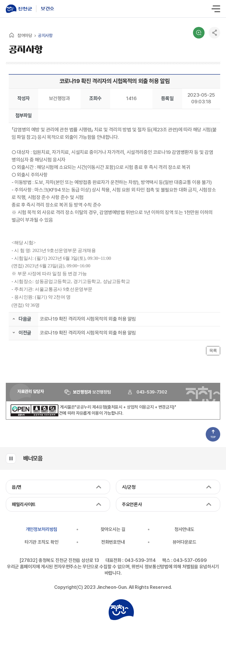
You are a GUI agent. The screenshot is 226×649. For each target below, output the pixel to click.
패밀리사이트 (24, 504)
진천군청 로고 (121, 609)
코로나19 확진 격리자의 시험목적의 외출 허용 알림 (88, 319)
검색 (199, 32)
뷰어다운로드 (184, 542)
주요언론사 (132, 504)
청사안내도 (184, 529)
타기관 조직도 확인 (42, 542)
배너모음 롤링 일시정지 (11, 458)
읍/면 (16, 487)
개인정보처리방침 (41, 529)
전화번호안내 (113, 542)
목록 (213, 350)
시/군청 (129, 487)
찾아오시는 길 (113, 529)
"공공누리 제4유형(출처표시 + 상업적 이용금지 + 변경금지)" (125, 407)
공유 (214, 32)
